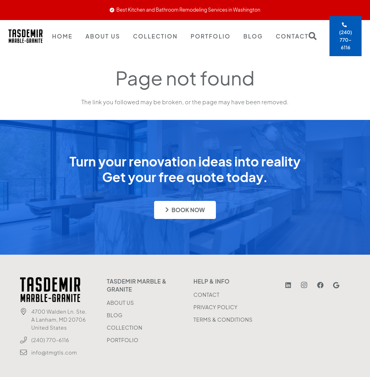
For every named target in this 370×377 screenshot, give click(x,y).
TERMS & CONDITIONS (222, 319)
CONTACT (206, 295)
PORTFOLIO (122, 340)
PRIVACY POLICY (215, 307)
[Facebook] (320, 285)
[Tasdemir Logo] (25, 36)
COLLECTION (124, 327)
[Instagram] (304, 285)
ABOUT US (120, 303)
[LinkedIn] (288, 285)
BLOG (114, 315)
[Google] (336, 285)
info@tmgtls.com (54, 352)
